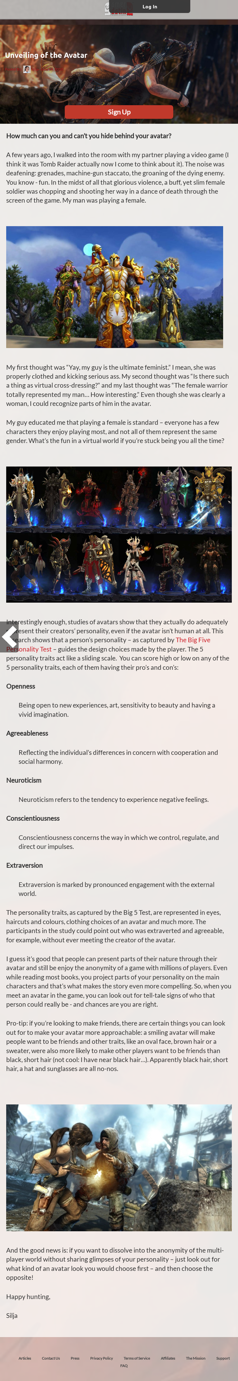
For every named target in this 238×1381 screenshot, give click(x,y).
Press (75, 1358)
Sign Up (119, 112)
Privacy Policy (101, 1358)
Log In (150, 6)
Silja (30, 69)
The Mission (195, 1358)
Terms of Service (137, 1358)
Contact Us (51, 1358)
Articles (25, 1358)
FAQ (124, 1365)
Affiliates (168, 1358)
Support (223, 1358)
